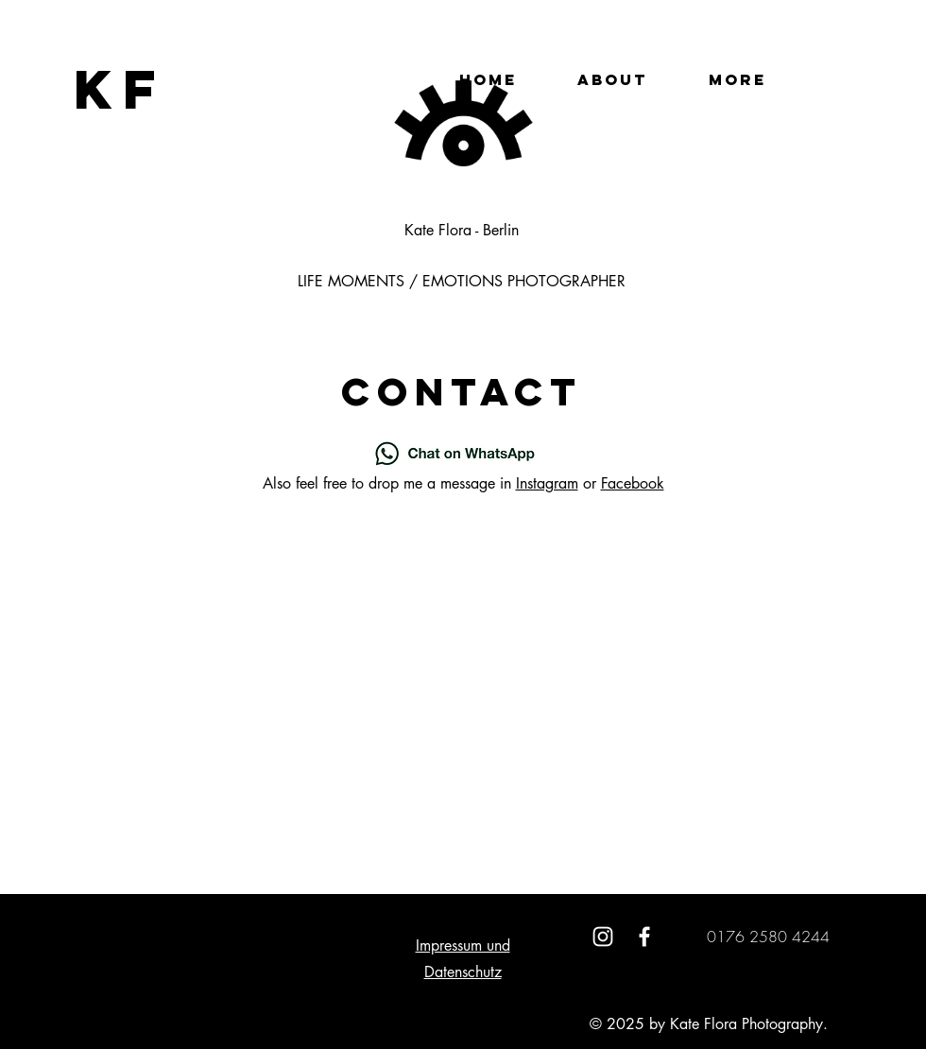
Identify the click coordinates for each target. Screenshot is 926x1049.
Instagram (547, 483)
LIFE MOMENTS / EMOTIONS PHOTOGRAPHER (462, 281)
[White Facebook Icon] (644, 936)
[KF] (120, 89)
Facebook (632, 483)
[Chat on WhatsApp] (454, 453)
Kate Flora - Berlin (461, 230)
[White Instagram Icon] (603, 936)
